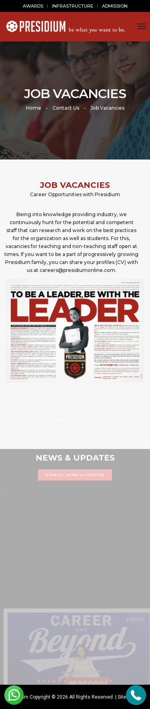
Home (33, 108)
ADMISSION (115, 6)
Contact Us (65, 108)
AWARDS (33, 6)
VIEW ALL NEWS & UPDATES (75, 475)
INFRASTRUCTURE (72, 6)
